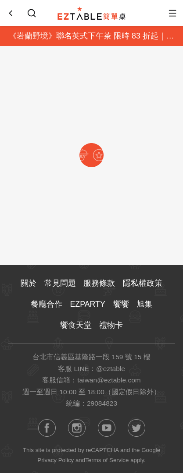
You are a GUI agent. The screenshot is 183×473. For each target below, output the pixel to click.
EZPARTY (87, 304)
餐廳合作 (46, 304)
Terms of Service (107, 460)
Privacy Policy (55, 460)
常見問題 (60, 283)
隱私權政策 (142, 283)
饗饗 (121, 304)
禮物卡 (111, 325)
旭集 (144, 304)
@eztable (110, 368)
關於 (28, 283)
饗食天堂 (76, 325)
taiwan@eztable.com (109, 380)
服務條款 (99, 283)
